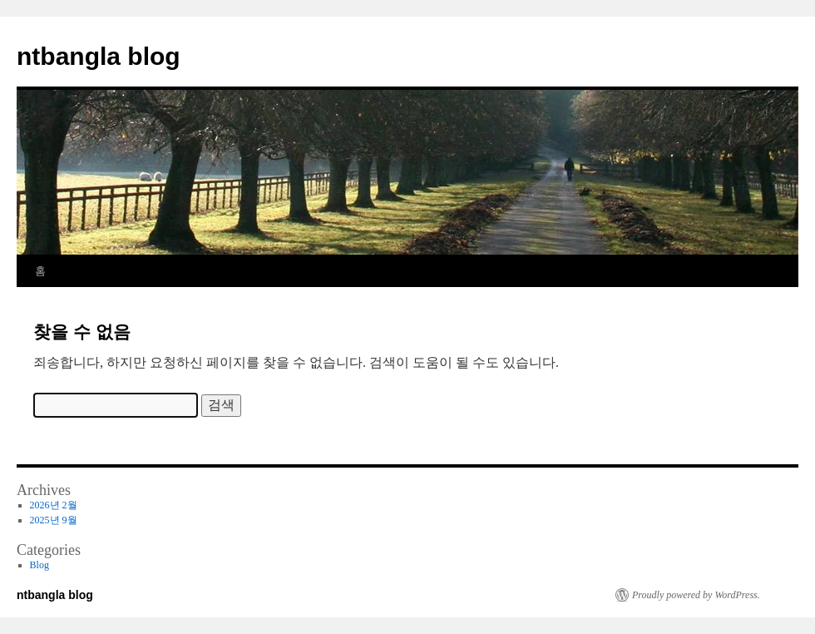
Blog (39, 565)
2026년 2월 (53, 505)
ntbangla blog (98, 56)
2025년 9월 (53, 520)
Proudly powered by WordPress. (696, 595)
